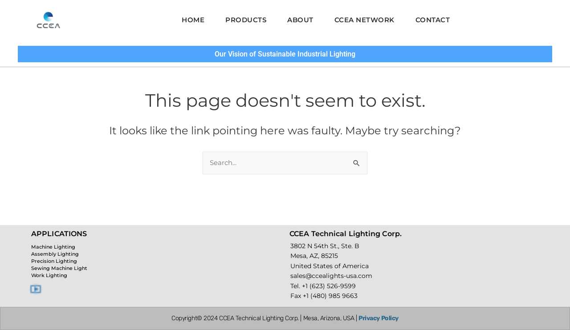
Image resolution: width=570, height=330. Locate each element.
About (300, 20)
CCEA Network (368, 20)
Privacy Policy (378, 318)
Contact (440, 20)
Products (242, 20)
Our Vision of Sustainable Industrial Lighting (285, 53)
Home (186, 20)
